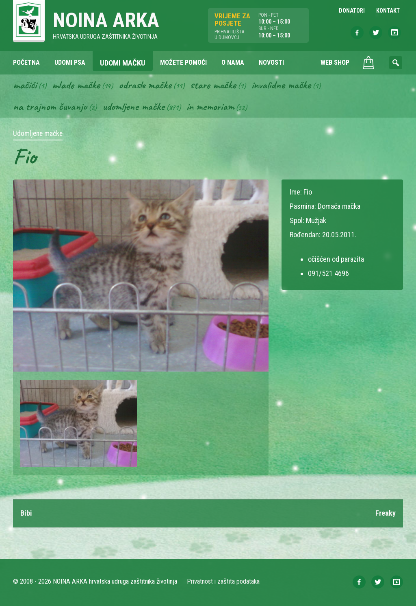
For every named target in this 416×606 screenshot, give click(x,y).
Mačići (25, 85)
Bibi (26, 513)
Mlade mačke (76, 85)
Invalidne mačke (281, 85)
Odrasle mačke (145, 85)
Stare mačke (213, 85)
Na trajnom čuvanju (50, 106)
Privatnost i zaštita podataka (223, 581)
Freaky (385, 513)
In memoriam (210, 106)
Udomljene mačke (133, 106)
